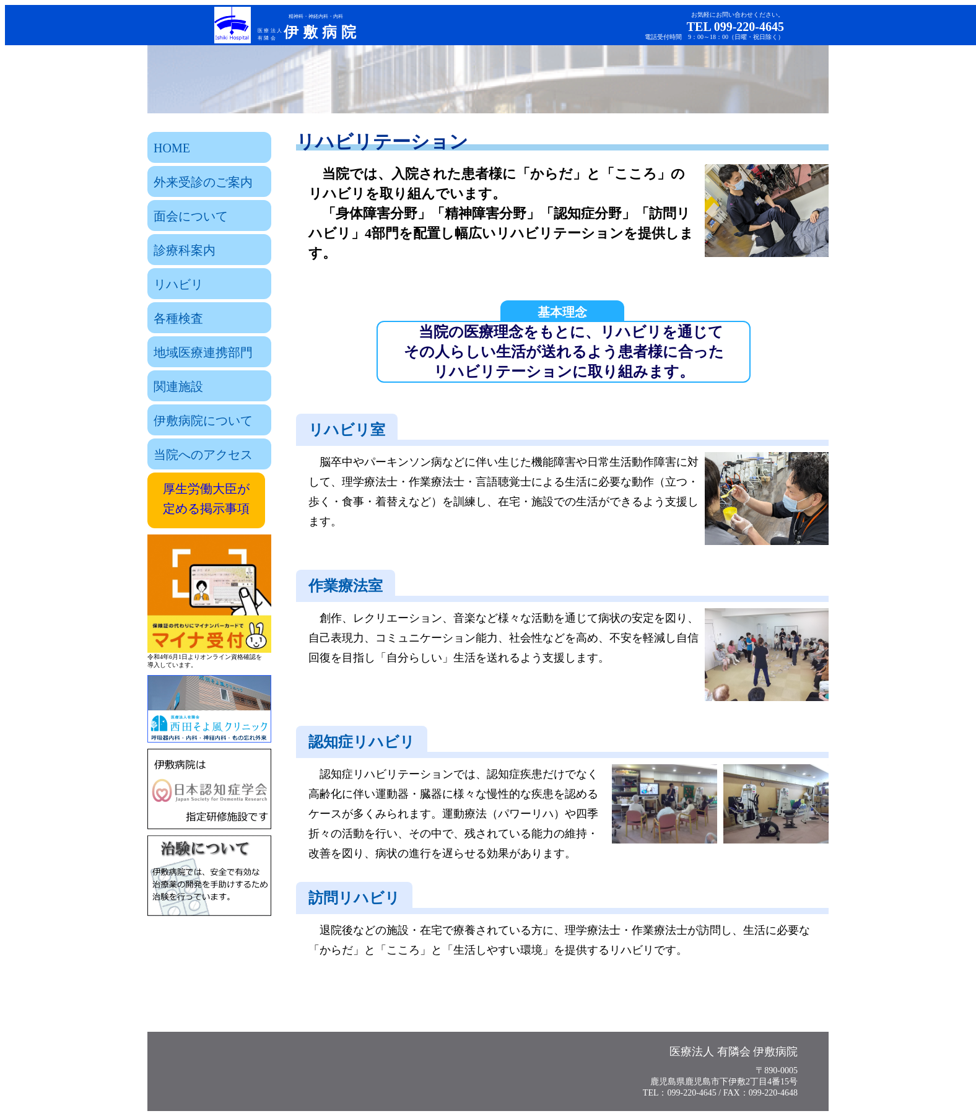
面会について (191, 216)
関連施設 (178, 386)
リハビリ (178, 284)
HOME (172, 148)
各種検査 (178, 318)
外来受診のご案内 (203, 182)
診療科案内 (185, 250)
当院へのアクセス (203, 454)
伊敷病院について (203, 420)
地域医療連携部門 (203, 352)
